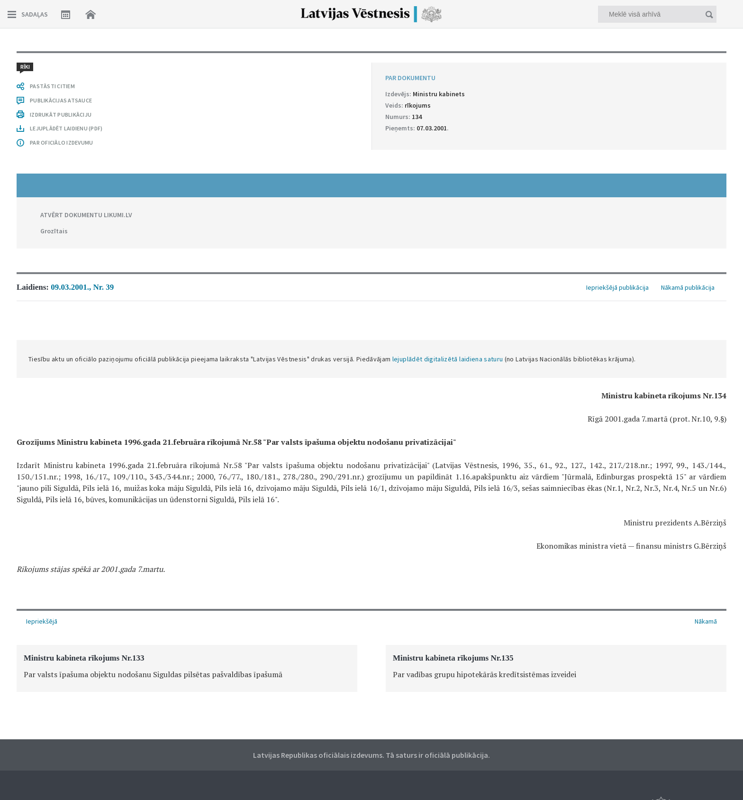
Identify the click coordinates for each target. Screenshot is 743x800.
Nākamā (706, 621)
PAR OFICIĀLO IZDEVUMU (61, 142)
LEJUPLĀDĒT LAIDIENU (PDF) (66, 128)
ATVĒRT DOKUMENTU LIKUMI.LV (86, 215)
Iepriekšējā (41, 621)
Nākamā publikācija (688, 287)
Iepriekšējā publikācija (617, 287)
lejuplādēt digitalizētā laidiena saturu (447, 359)
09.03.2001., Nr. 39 (82, 287)
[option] (187, 668)
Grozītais (54, 231)
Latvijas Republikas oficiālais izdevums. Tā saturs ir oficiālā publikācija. (371, 755)
